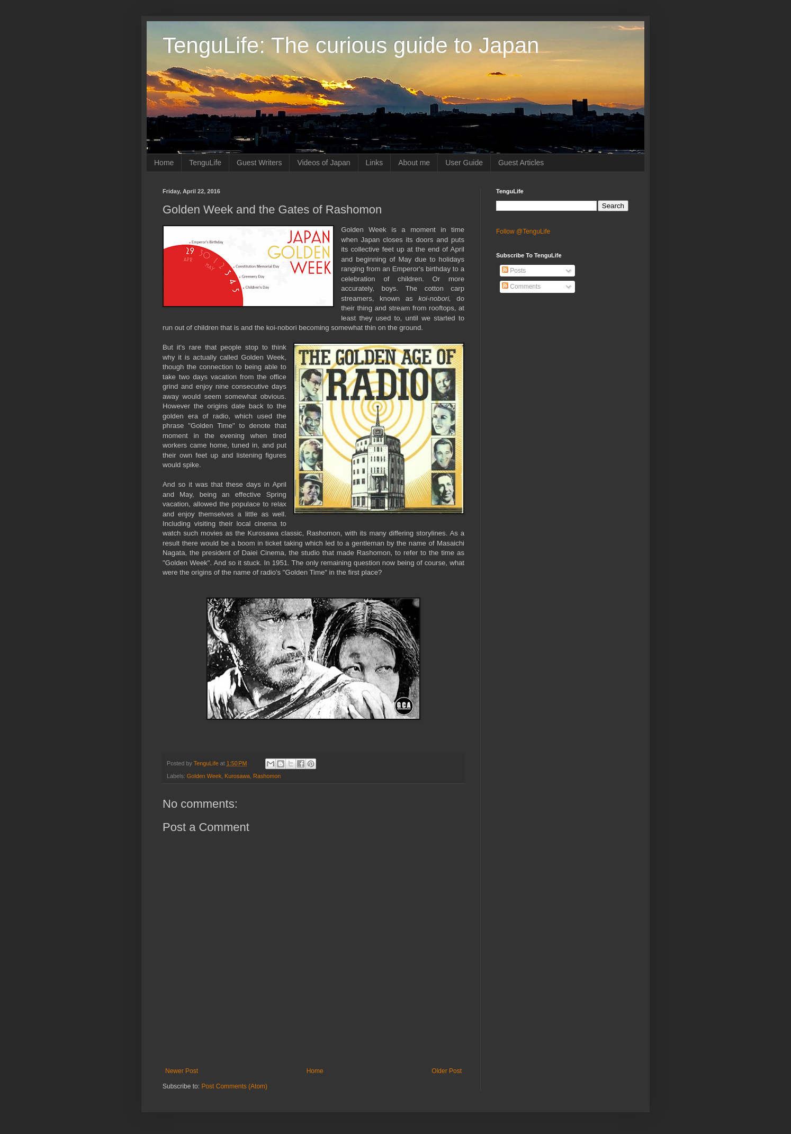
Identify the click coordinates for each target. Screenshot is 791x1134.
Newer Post (181, 1071)
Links (374, 162)
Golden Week (204, 776)
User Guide (464, 162)
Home (164, 162)
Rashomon (267, 776)
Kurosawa (237, 776)
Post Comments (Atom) (234, 1086)
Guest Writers (259, 162)
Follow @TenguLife (523, 231)
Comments (521, 286)
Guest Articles (521, 162)
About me (414, 162)
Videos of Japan (323, 162)
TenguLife (205, 162)
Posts (514, 270)
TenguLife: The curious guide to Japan (351, 45)
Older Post (447, 1071)
